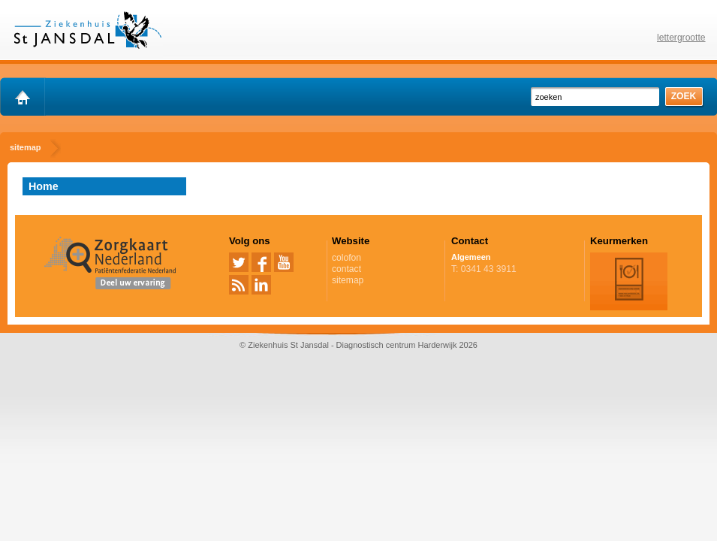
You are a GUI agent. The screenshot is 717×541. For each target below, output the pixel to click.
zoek (684, 96)
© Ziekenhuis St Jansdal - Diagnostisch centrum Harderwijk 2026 (358, 344)
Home (44, 186)
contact (346, 269)
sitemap (347, 280)
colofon (346, 257)
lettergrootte (681, 37)
